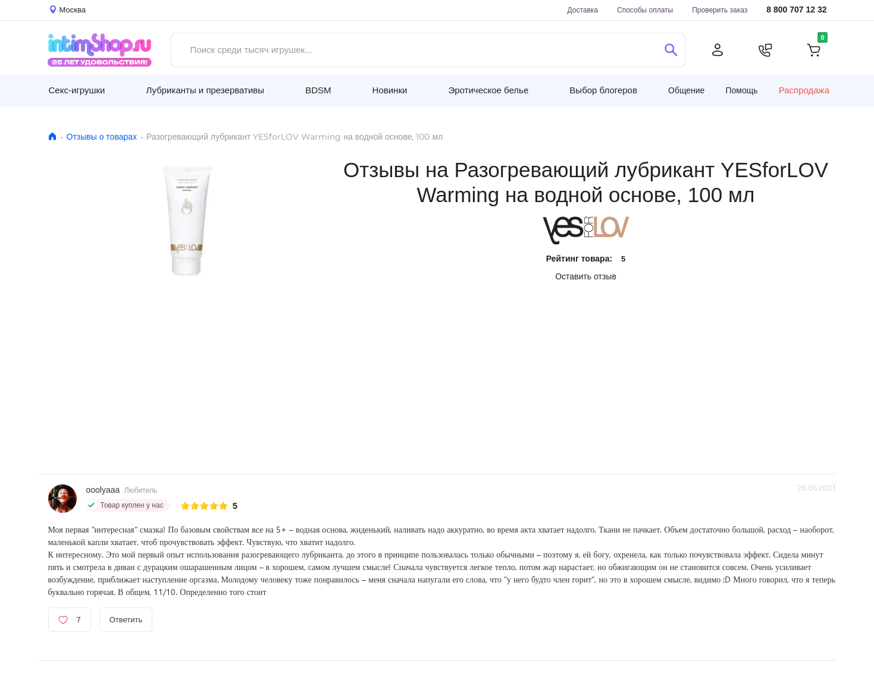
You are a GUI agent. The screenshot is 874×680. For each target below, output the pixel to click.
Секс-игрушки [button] (77, 90)
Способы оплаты (645, 9)
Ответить (126, 619)
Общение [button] (686, 90)
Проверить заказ (719, 9)
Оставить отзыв (585, 276)
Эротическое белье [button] (488, 90)
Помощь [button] (742, 90)
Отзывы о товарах (102, 136)
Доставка (582, 9)
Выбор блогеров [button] (603, 90)
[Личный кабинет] (717, 50)
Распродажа (804, 90)
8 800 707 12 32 (796, 10)
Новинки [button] (390, 90)
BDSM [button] (318, 90)
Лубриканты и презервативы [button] (205, 90)
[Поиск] (671, 50)
